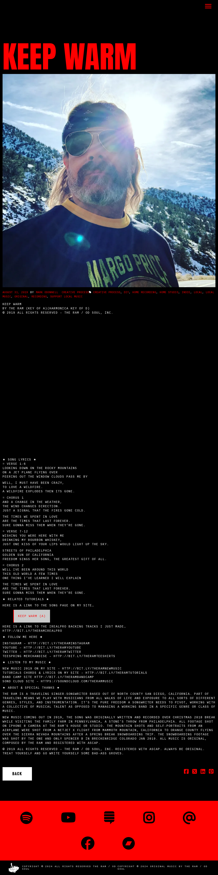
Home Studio (169, 292)
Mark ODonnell (47, 292)
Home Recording (144, 292)
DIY (126, 292)
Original (21, 296)
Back (17, 773)
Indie (186, 292)
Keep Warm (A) (32, 616)
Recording (39, 296)
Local (198, 292)
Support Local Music (66, 296)
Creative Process (75, 292)
